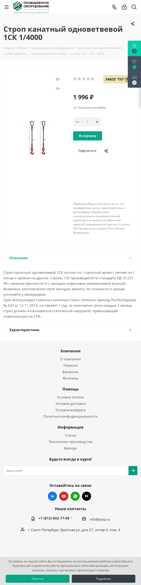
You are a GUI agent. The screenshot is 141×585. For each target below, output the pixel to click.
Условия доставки (71, 403)
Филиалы (71, 378)
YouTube (63, 496)
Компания (70, 350)
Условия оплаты (70, 397)
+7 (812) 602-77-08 (53, 518)
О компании (70, 359)
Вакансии (70, 371)
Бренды (70, 448)
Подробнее (103, 579)
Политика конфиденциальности (70, 416)
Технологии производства (70, 441)
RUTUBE (86, 496)
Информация (70, 427)
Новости (71, 365)
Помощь (70, 389)
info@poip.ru (100, 519)
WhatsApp (75, 496)
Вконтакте (52, 496)
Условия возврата (70, 410)
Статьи (70, 435)
